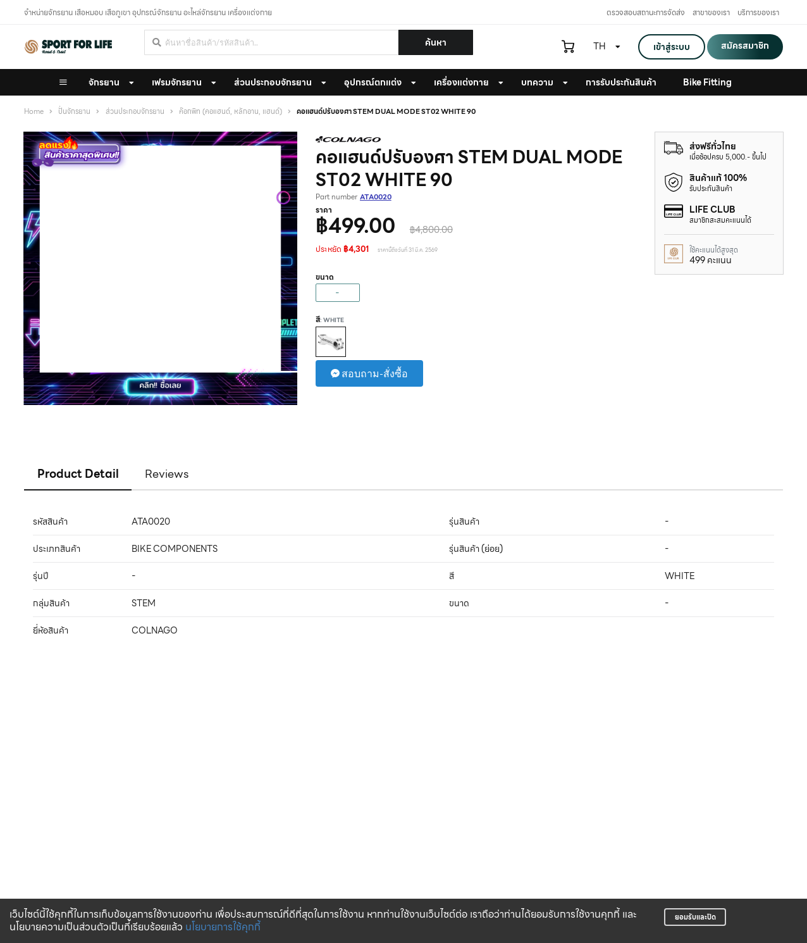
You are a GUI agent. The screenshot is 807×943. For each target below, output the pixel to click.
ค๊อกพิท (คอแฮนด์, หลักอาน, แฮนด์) (230, 111)
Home (34, 111)
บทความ (537, 82)
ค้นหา (436, 42)
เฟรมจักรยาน (177, 82)
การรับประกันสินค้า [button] (621, 82)
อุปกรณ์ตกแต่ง (373, 82)
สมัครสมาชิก (745, 46)
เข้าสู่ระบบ (671, 47)
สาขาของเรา (711, 12)
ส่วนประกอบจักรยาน (273, 82)
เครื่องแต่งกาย (461, 82)
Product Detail (78, 474)
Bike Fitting (707, 82)
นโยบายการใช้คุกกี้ (223, 927)
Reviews (167, 474)
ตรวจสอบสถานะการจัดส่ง (646, 12)
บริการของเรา (758, 12)
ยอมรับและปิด (695, 917)
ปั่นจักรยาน (74, 111)
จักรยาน (104, 82)
